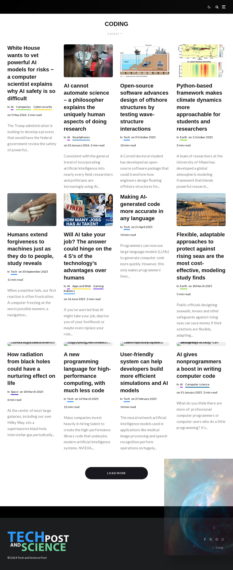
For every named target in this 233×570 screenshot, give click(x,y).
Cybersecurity (42, 107)
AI (12, 107)
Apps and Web (81, 286)
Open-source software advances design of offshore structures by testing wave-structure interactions (144, 107)
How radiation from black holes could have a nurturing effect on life (31, 368)
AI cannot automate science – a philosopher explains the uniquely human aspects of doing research (86, 107)
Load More (116, 473)
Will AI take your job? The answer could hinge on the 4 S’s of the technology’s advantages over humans (88, 256)
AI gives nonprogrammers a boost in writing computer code (199, 365)
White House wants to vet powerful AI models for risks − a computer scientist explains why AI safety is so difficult (31, 73)
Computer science (197, 384)
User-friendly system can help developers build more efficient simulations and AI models (144, 372)
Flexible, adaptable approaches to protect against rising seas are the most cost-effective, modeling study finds (201, 256)
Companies (23, 107)
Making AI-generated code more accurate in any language (141, 207)
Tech (127, 137)
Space (14, 391)
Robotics (69, 291)
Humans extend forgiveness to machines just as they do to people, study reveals (30, 248)
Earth (183, 137)
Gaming (98, 286)
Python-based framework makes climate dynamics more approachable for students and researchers (199, 107)
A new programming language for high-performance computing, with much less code (87, 372)
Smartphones (81, 137)
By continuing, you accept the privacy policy (189, 523)
